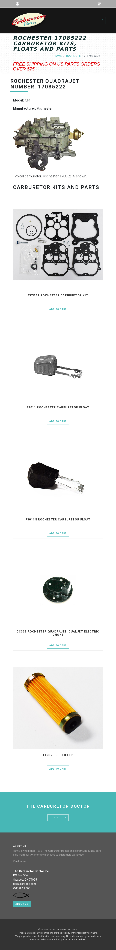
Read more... (20, 861)
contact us (58, 817)
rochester (74, 55)
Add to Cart (58, 309)
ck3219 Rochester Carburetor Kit (58, 295)
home (58, 55)
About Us (21, 904)
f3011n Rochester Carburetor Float (58, 519)
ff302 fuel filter (58, 755)
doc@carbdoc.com (24, 884)
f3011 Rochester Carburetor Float (57, 407)
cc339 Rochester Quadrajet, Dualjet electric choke (58, 633)
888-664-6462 (21, 887)
